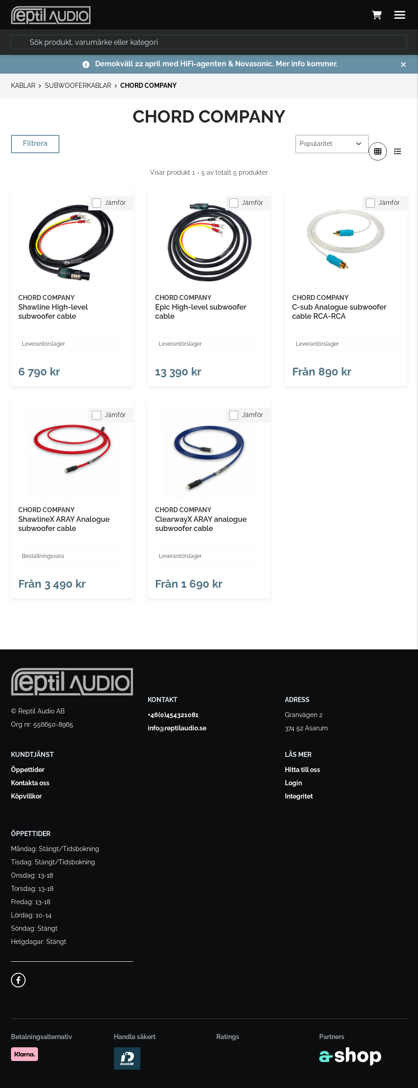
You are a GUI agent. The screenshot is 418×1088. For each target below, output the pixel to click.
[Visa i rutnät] (378, 151)
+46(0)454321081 (173, 714)
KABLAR (23, 85)
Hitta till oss (302, 769)
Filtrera (35, 143)
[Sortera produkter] (332, 144)
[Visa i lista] (398, 151)
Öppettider (27, 769)
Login (293, 783)
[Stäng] (403, 64)
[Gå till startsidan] (51, 15)
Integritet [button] (299, 796)
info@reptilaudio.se (177, 728)
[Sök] (209, 42)
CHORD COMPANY (148, 85)
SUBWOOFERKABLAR (78, 85)
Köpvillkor (26, 796)
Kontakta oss (30, 783)
